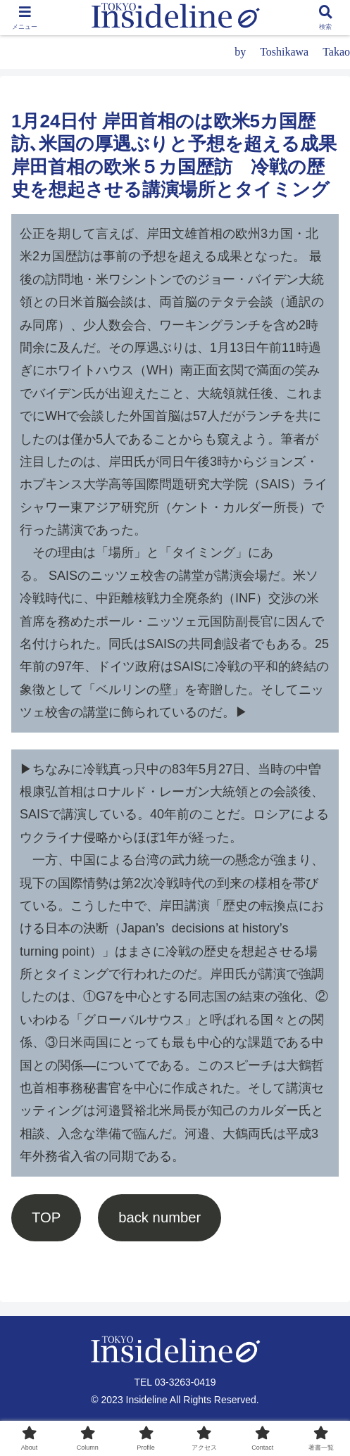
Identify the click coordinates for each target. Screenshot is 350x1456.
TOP (46, 1217)
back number (159, 1217)
